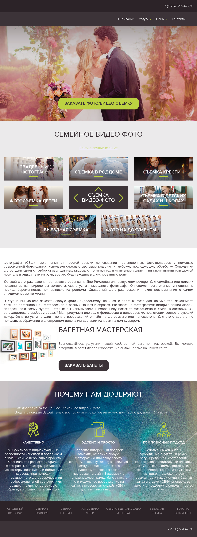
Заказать (98, 103)
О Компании (125, 19)
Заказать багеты (84, 365)
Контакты (179, 19)
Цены (160, 19)
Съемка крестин (163, 172)
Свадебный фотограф (33, 169)
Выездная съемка (66, 230)
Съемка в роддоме (98, 172)
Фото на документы (131, 230)
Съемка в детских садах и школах (163, 198)
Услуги (144, 19)
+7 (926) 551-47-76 (177, 6)
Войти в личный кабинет (98, 148)
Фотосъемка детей (33, 201)
